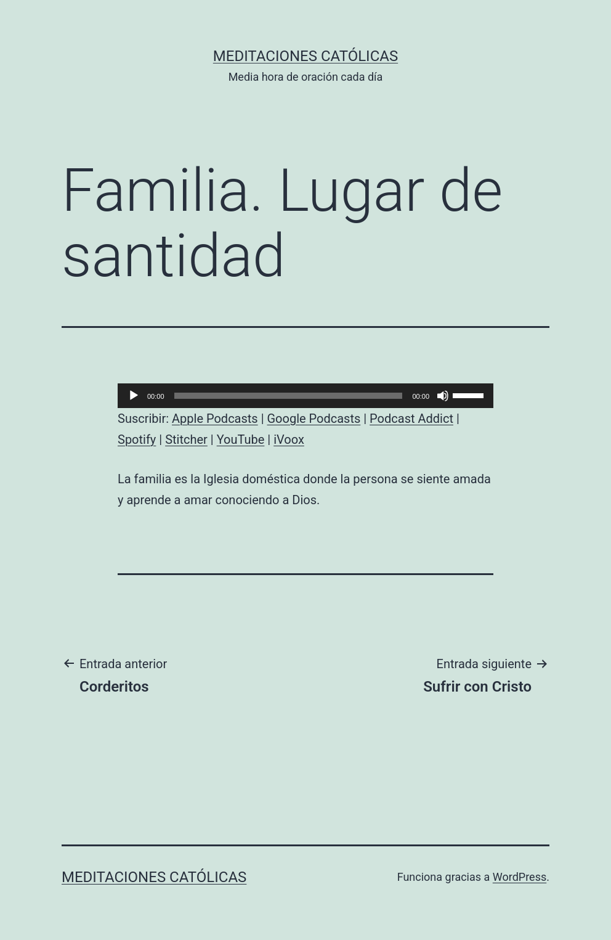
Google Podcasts (313, 418)
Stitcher (186, 439)
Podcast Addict (411, 418)
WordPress (519, 876)
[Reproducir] (133, 396)
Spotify (137, 439)
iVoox (288, 439)
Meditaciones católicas (305, 56)
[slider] (288, 396)
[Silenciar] (443, 396)
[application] (305, 395)
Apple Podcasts (215, 418)
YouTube (241, 439)
